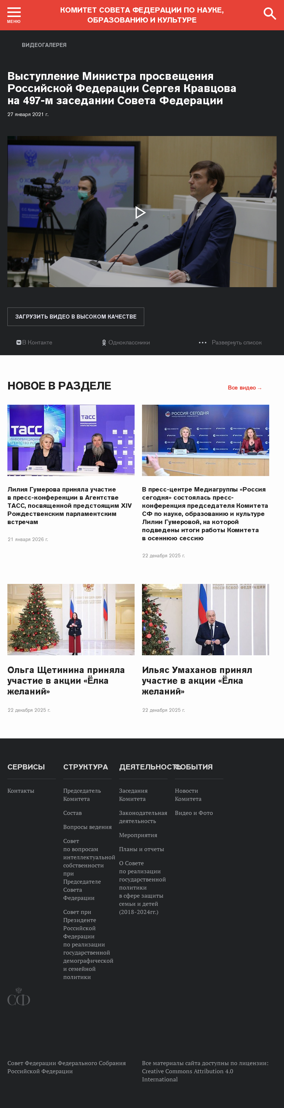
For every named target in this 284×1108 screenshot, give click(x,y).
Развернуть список (237, 342)
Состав (72, 812)
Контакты (20, 790)
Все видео (242, 387)
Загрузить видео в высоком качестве (75, 316)
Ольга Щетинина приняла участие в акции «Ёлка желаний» (66, 680)
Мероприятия (138, 835)
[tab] (142, 342)
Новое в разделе (59, 385)
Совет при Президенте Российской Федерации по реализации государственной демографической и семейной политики (88, 944)
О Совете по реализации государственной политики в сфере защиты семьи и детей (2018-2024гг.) (142, 887)
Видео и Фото (194, 812)
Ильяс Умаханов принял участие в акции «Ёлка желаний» (197, 680)
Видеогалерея (44, 45)
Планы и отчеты (141, 849)
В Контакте (37, 342)
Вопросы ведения (87, 826)
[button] (14, 15)
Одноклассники (129, 342)
